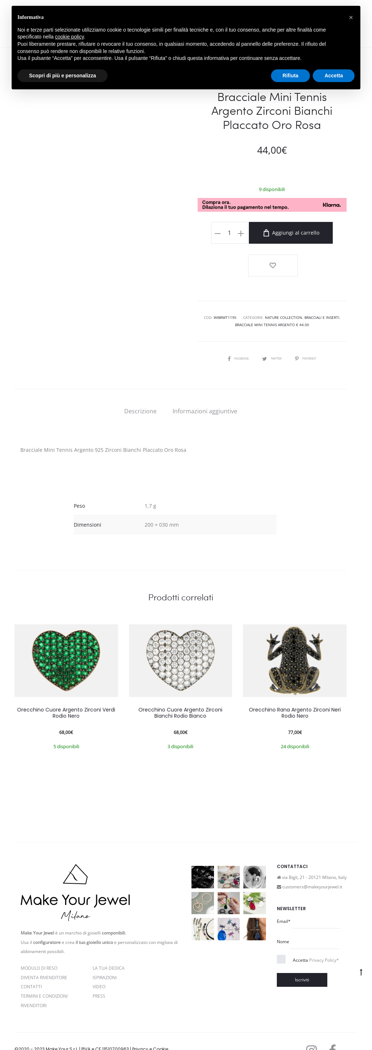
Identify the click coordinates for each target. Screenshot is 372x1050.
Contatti (31, 962)
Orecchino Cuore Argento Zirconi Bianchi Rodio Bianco (180, 688)
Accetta (316, 935)
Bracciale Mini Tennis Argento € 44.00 (272, 300)
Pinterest (310, 333)
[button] (351, 17)
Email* (284, 896)
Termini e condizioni (53, 1033)
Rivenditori (33, 981)
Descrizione (140, 386)
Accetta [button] (333, 75)
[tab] (140, 386)
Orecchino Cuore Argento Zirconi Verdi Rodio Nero (66, 688)
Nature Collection (283, 293)
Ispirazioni (105, 952)
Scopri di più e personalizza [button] (62, 75)
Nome (283, 916)
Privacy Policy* (324, 935)
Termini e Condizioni (44, 971)
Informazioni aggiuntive (205, 386)
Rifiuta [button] (291, 75)
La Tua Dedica (109, 943)
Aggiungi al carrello (278, 232)
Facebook (234, 333)
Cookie (85, 1033)
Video (99, 962)
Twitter (272, 333)
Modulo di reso (39, 943)
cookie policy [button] (69, 37)
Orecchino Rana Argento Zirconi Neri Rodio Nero (295, 688)
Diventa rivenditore (44, 952)
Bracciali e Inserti (321, 293)
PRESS (99, 971)
